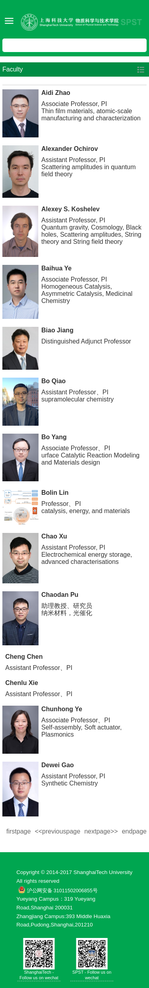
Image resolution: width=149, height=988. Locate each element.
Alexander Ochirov (69, 148)
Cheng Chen (24, 656)
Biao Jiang (57, 330)
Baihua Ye (56, 268)
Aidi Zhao (55, 92)
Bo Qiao (53, 381)
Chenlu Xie (21, 682)
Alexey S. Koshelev (70, 209)
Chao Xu (54, 536)
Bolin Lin (54, 492)
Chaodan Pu (59, 594)
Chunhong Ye (61, 709)
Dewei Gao (57, 765)
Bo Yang (54, 437)
